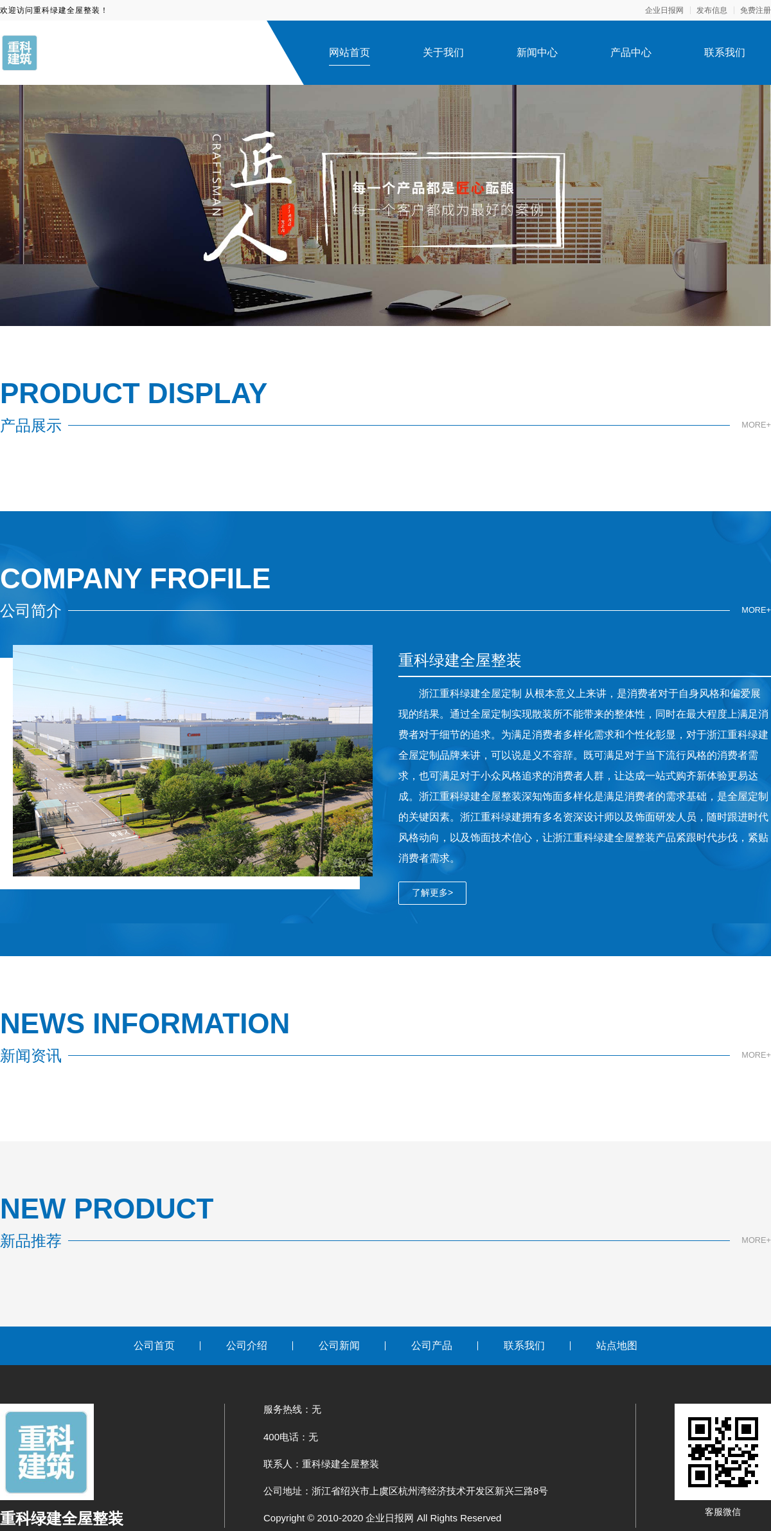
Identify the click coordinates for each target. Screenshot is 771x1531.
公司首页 (154, 1345)
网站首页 (349, 52)
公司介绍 (246, 1345)
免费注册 (755, 10)
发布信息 (711, 10)
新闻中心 (537, 52)
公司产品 (431, 1345)
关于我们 (443, 52)
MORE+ (755, 425)
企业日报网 (664, 10)
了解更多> (432, 892)
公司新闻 (339, 1345)
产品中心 (630, 52)
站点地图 (616, 1345)
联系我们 (724, 52)
